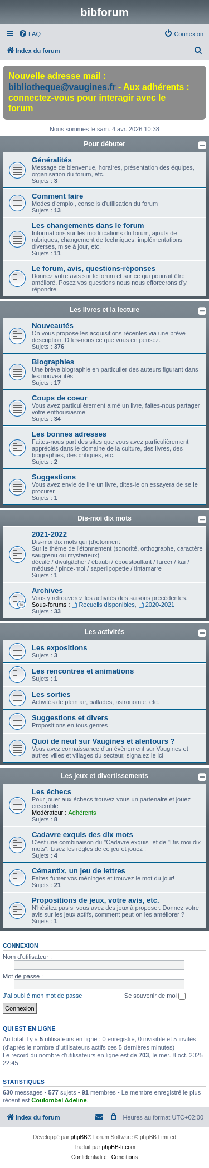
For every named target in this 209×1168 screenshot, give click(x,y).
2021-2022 (49, 534)
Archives (47, 590)
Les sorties (51, 694)
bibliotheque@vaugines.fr (62, 87)
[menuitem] (29, 34)
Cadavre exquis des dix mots (82, 834)
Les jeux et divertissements (104, 776)
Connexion (20, 945)
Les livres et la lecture (104, 310)
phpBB (79, 1137)
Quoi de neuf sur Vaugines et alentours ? (103, 741)
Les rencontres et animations (83, 671)
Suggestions (54, 477)
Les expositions (60, 648)
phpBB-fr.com (119, 1147)
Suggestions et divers (70, 718)
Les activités (104, 632)
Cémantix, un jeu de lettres (78, 871)
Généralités (52, 160)
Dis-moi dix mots (104, 518)
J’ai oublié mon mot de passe (42, 995)
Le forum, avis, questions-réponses (93, 268)
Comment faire (57, 196)
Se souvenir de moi (155, 996)
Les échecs (51, 792)
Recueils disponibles (103, 604)
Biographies (53, 362)
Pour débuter (104, 144)
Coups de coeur (60, 398)
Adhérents (82, 812)
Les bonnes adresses (69, 434)
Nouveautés (53, 325)
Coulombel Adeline (58, 1100)
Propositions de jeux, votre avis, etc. (95, 900)
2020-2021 (156, 604)
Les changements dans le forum (88, 225)
